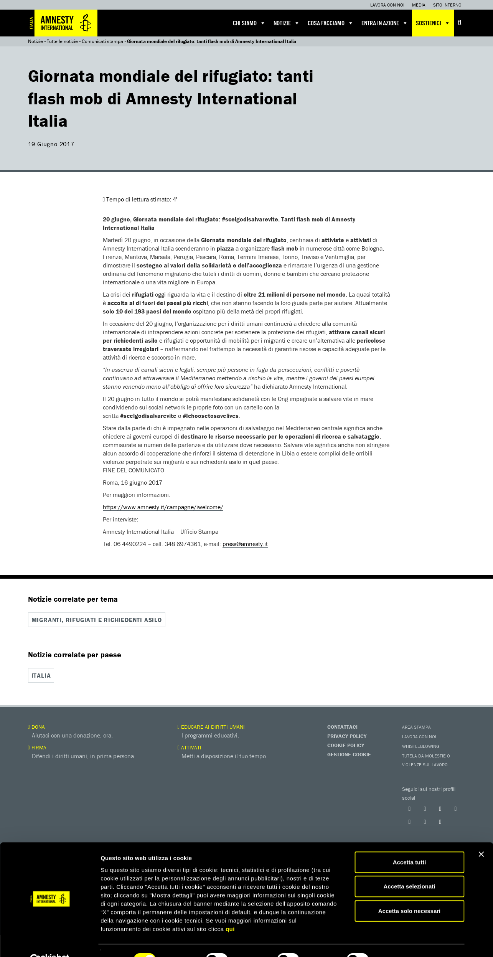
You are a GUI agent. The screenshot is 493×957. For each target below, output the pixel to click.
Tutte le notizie (62, 41)
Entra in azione (384, 23)
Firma (37, 746)
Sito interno (447, 5)
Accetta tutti (409, 844)
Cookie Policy (345, 744)
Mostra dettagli (403, 942)
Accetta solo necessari (409, 893)
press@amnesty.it (245, 544)
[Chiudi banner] (481, 836)
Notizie (287, 23)
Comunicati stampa (102, 41)
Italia (41, 675)
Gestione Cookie (349, 753)
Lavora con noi (387, 5)
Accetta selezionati (409, 869)
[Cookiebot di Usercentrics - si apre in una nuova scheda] (49, 942)
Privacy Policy (346, 735)
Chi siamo (249, 23)
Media (418, 5)
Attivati (189, 746)
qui (230, 911)
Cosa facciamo (331, 23)
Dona (36, 726)
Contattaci (342, 726)
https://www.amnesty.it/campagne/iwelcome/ (163, 507)
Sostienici (433, 23)
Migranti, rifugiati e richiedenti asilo (96, 620)
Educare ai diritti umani (211, 726)
